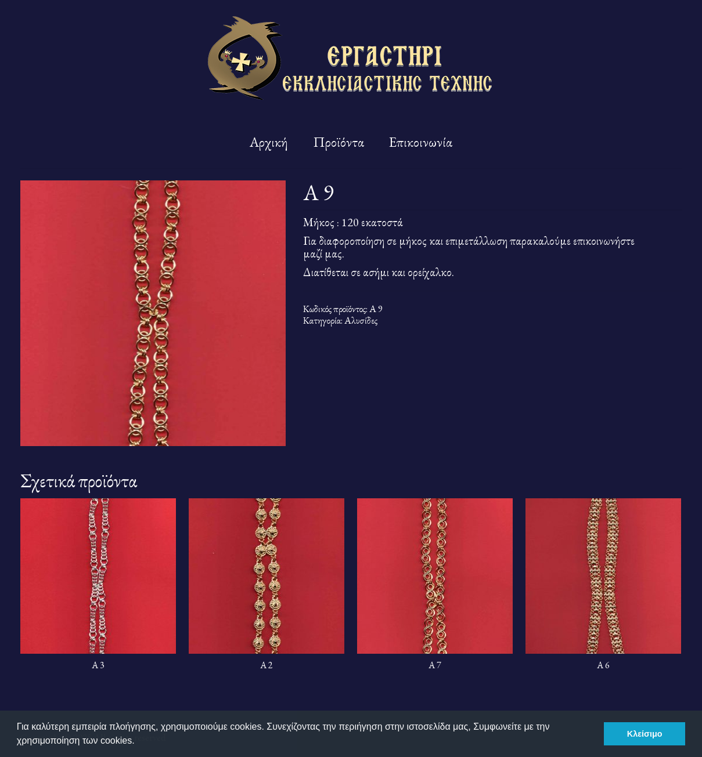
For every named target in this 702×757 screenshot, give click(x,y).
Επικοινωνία (420, 142)
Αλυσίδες (360, 320)
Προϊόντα (338, 142)
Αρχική (269, 142)
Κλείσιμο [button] (645, 733)
